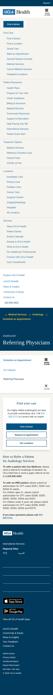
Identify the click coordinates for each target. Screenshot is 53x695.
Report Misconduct (11, 665)
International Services (18, 129)
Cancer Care (13, 192)
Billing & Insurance (16, 103)
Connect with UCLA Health (20, 257)
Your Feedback (10, 642)
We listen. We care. (11, 669)
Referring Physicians (13, 379)
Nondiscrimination (11, 661)
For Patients (9, 370)
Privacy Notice (9, 657)
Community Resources (18, 113)
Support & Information (18, 118)
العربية (21, 553)
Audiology (37, 314)
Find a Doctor (13, 38)
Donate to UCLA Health (18, 242)
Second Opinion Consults (19, 59)
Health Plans (13, 88)
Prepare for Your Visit (17, 93)
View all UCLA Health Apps (16, 619)
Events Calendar (15, 236)
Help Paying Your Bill (17, 124)
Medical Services (15, 64)
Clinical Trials (13, 158)
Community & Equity (13, 292)
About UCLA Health (16, 226)
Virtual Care (13, 49)
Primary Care (13, 182)
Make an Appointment (18, 54)
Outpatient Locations (17, 74)
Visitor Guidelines (15, 98)
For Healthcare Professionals (21, 252)
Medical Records (15, 108)
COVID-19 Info (14, 163)
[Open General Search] (46, 3)
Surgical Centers (15, 197)
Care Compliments (16, 262)
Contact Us (9, 297)
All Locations (13, 212)
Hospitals (11, 207)
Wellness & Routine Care (19, 153)
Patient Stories (14, 231)
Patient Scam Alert (16, 134)
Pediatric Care (14, 187)
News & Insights (11, 286)
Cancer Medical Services (19, 69)
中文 (5, 553)
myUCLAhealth (11, 281)
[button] (26, 33)
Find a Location (14, 43)
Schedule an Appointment (17, 319)
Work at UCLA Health (17, 247)
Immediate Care (15, 177)
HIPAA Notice (9, 653)
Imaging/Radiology (16, 202)
